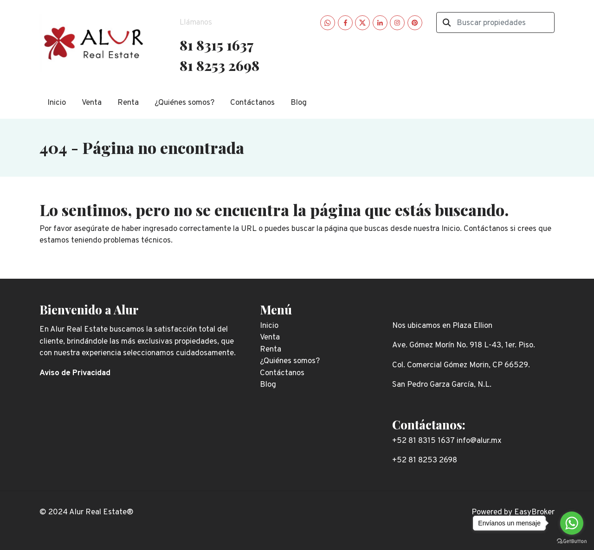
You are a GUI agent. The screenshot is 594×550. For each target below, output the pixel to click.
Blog (299, 103)
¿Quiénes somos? (184, 103)
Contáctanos (252, 103)
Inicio (56, 103)
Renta (128, 103)
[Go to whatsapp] (571, 523)
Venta (92, 103)
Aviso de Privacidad (74, 373)
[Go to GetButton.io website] (572, 541)
